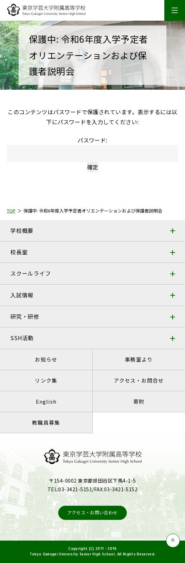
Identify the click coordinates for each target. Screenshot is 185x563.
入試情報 (21, 295)
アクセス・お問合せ (139, 380)
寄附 (138, 401)
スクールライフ (30, 273)
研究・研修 (24, 316)
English (46, 401)
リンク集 (46, 380)
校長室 (19, 252)
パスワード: (92, 149)
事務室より (139, 359)
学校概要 (21, 230)
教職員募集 (46, 422)
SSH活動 (22, 338)
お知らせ (46, 359)
